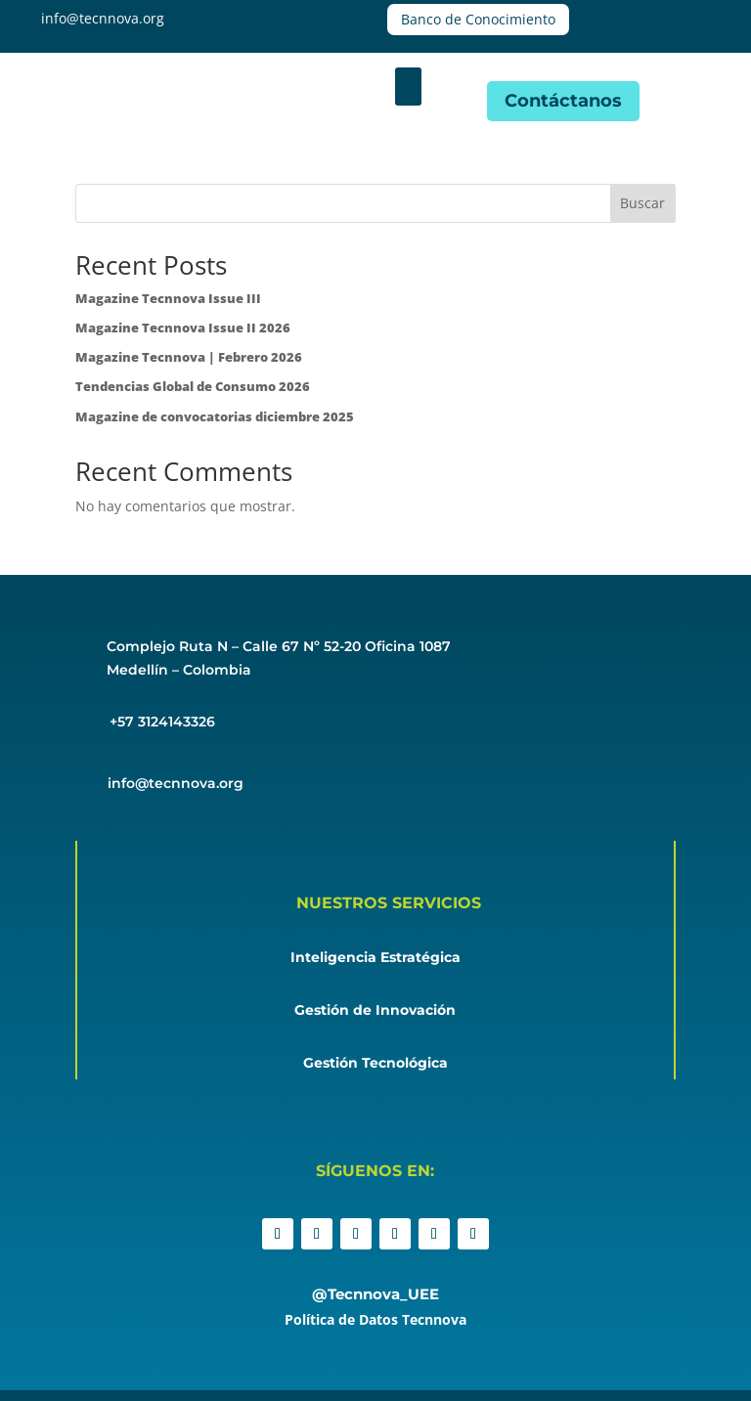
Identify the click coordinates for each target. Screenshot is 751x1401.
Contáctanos (563, 100)
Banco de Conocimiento (478, 19)
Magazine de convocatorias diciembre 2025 (214, 416)
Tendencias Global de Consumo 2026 (192, 386)
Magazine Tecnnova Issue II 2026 (182, 327)
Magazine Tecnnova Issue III (168, 298)
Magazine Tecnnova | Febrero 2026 (188, 357)
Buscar (642, 203)
